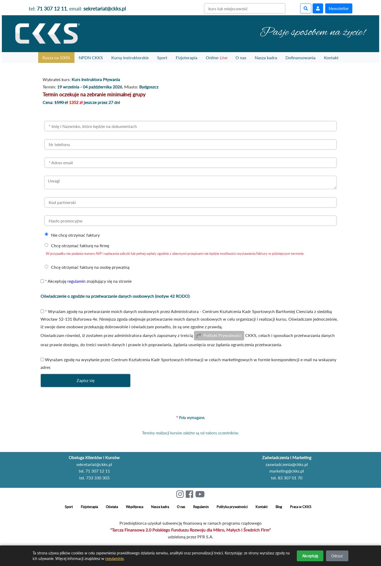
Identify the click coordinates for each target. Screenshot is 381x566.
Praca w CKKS (300, 507)
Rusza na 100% (56, 57)
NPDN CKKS (91, 57)
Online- (216, 57)
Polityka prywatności (232, 507)
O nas (240, 57)
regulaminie (114, 558)
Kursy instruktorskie (130, 57)
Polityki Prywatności (222, 335)
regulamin (76, 281)
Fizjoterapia (186, 57)
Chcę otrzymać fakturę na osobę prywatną (90, 267)
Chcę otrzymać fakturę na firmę (80, 245)
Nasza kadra (266, 57)
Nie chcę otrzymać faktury (75, 234)
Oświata (112, 507)
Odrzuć (337, 556)
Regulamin (201, 507)
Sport (162, 57)
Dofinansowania (300, 57)
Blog (278, 507)
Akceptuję (310, 556)
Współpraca (134, 507)
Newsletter (339, 8)
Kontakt (331, 57)
